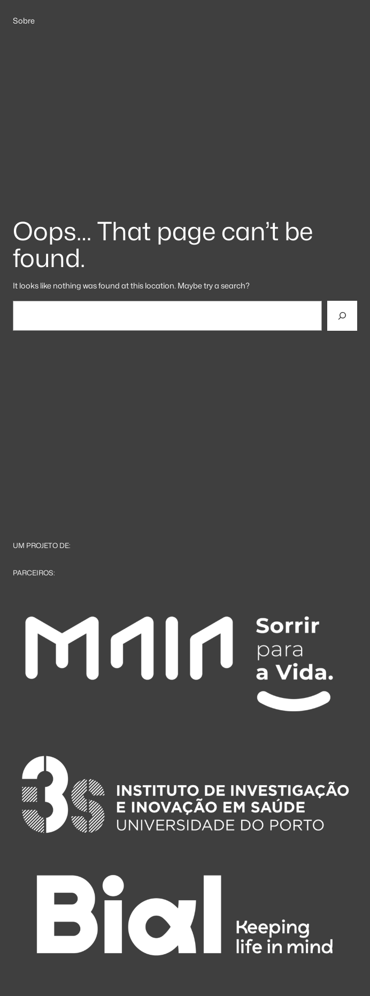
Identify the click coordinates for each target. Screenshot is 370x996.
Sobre (24, 21)
